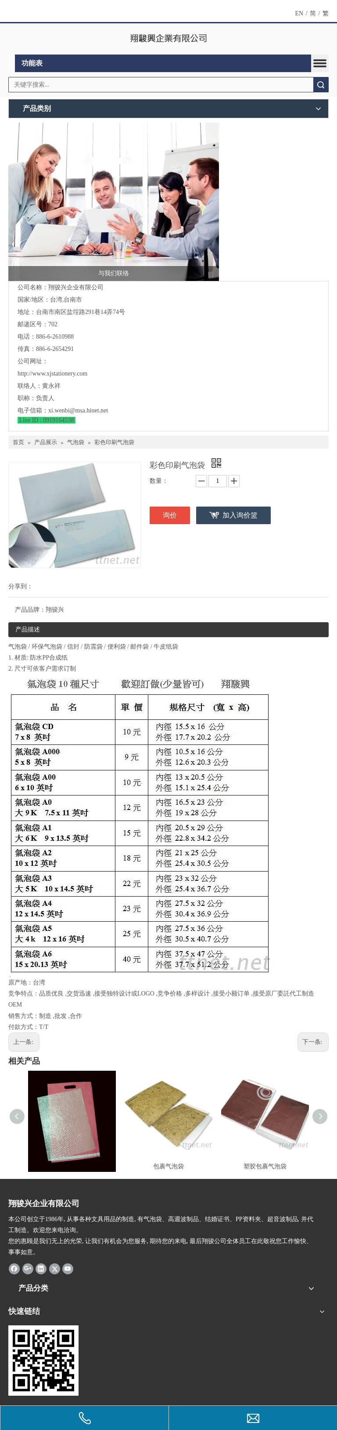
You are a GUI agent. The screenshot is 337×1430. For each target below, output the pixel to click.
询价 (170, 515)
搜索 (320, 84)
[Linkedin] (41, 1268)
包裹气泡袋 (168, 1166)
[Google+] (27, 1268)
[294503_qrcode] (43, 1360)
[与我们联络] (113, 202)
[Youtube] (67, 1268)
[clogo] (169, 39)
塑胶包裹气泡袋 (265, 1166)
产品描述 (27, 629)
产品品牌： (30, 609)
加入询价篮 (240, 515)
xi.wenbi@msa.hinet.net (78, 410)
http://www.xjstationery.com (52, 373)
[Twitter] (54, 1268)
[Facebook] (14, 1268)
